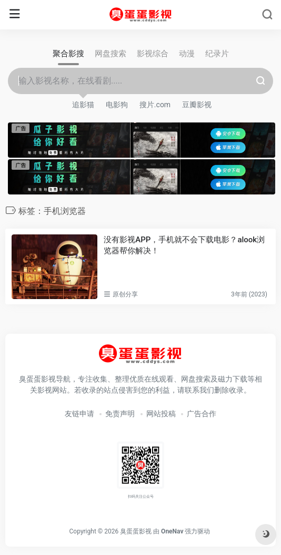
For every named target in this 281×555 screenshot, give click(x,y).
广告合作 (201, 413)
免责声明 (120, 413)
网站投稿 (161, 413)
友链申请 (79, 413)
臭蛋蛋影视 (136, 531)
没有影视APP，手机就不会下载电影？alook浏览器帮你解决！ (184, 245)
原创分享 (125, 294)
